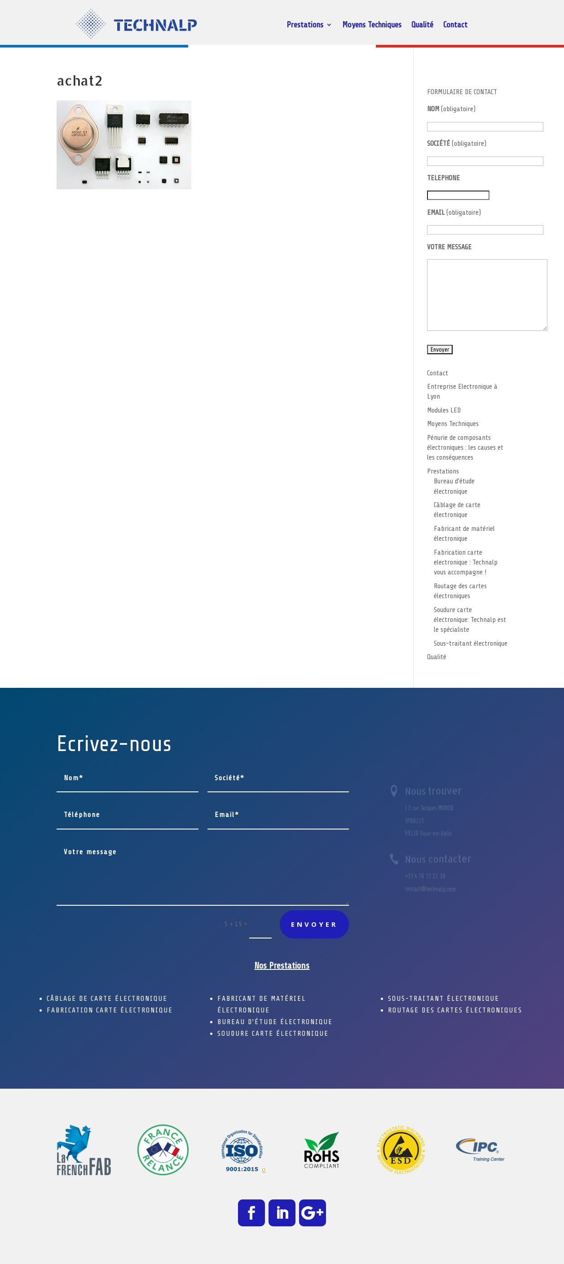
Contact (455, 25)
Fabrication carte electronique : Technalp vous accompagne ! (466, 562)
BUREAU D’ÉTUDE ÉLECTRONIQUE (275, 1022)
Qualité (422, 25)
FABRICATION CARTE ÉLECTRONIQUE (110, 1010)
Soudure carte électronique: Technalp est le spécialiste (470, 620)
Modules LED (444, 410)
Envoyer (314, 924)
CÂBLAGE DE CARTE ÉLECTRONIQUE (107, 999)
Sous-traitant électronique (470, 643)
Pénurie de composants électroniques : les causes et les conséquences (465, 448)
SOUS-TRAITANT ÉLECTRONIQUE (443, 999)
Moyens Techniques (371, 25)
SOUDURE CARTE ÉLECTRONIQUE (273, 1033)
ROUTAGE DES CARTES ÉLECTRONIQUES (455, 1010)
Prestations (304, 25)
